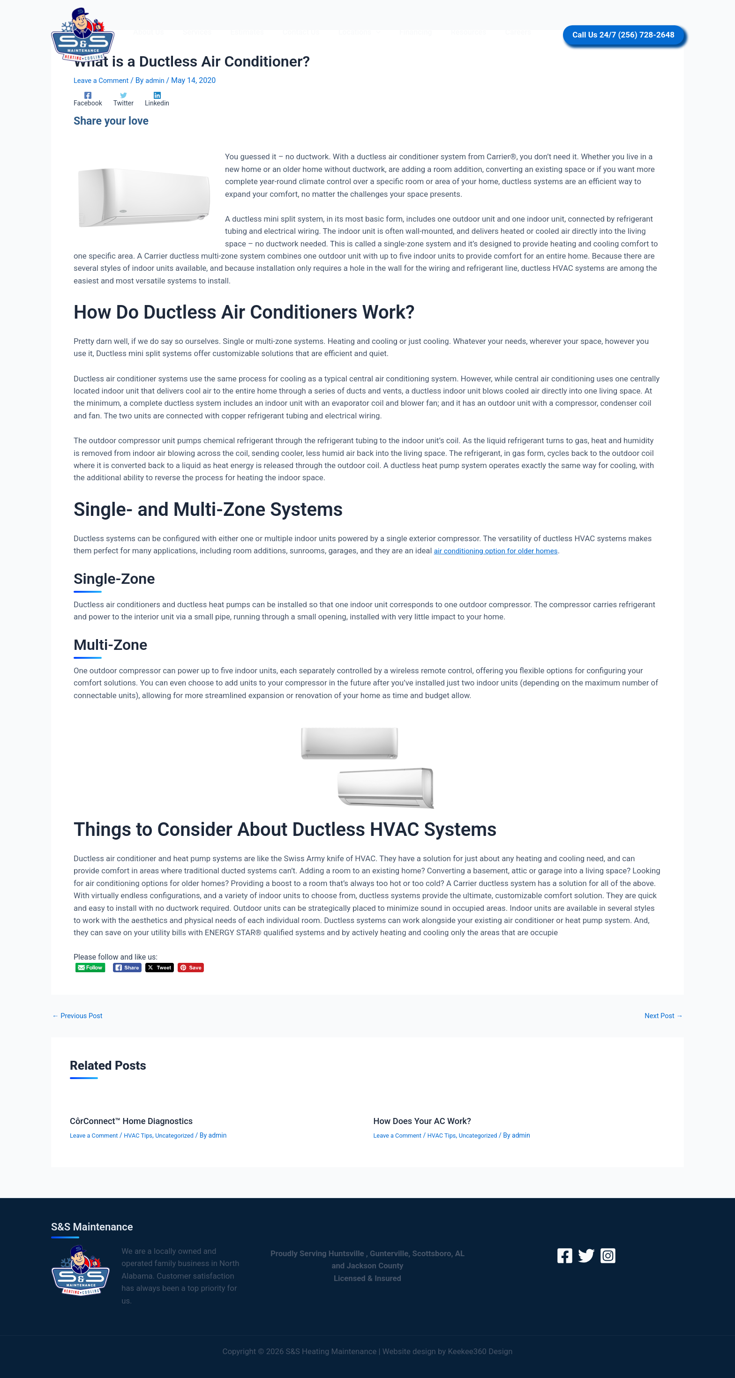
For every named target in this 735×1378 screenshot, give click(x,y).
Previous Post (79, 1016)
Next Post (662, 1016)
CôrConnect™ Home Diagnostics (137, 1121)
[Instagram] (608, 1255)
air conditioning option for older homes (502, 551)
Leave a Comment (104, 80)
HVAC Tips (144, 1136)
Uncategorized (184, 1136)
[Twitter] (119, 99)
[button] (359, 32)
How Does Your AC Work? (427, 1121)
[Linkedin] (147, 99)
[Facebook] (88, 99)
